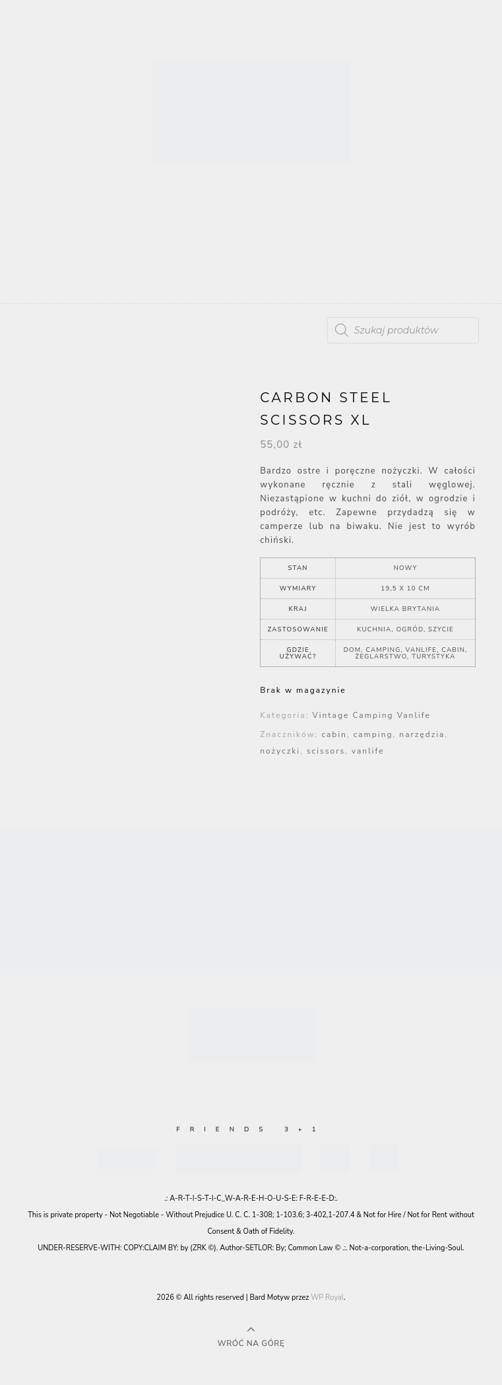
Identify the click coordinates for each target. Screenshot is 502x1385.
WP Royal (327, 1297)
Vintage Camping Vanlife (371, 715)
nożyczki (280, 751)
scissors (326, 751)
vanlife (368, 751)
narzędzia (422, 734)
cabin (333, 734)
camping (373, 734)
